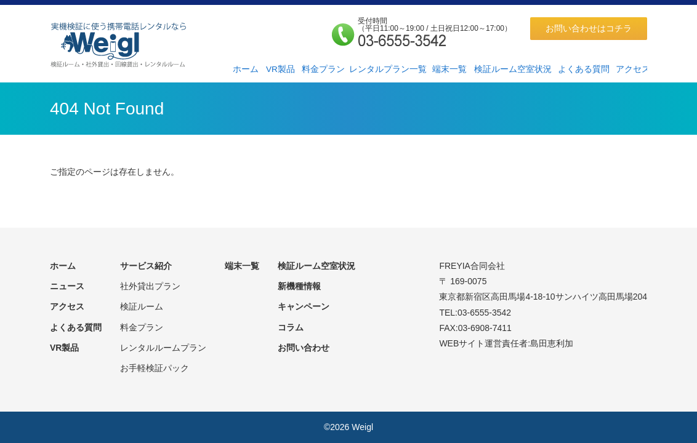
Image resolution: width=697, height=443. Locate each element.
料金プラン (323, 69)
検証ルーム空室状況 (513, 69)
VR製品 (280, 69)
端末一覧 (449, 69)
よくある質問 (584, 69)
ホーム (246, 69)
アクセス (633, 69)
